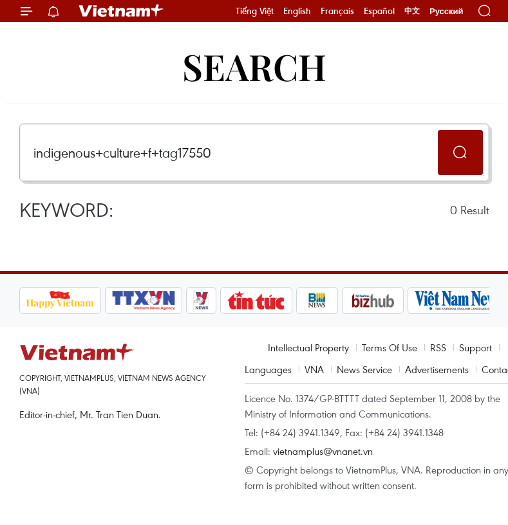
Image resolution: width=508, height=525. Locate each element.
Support (475, 347)
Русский (446, 11)
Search (254, 66)
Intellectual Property (308, 347)
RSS (438, 347)
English (297, 11)
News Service (364, 369)
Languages (268, 369)
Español (379, 11)
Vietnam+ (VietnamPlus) (121, 11)
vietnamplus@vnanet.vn (323, 451)
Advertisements (437, 369)
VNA (314, 369)
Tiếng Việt (255, 11)
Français (337, 11)
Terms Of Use (389, 347)
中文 (412, 10)
